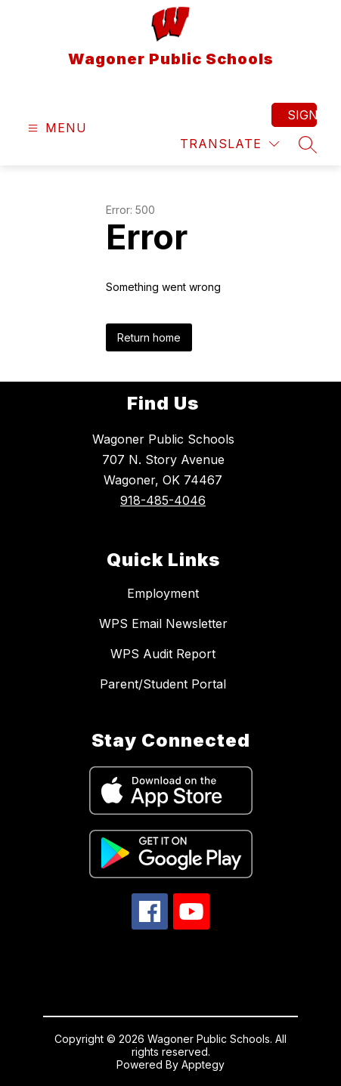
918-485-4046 (163, 500)
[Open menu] (55, 128)
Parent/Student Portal (163, 684)
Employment (163, 593)
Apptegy (203, 1064)
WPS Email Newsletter (163, 623)
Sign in (302, 114)
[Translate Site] (229, 144)
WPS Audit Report (162, 653)
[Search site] (308, 144)
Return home (149, 337)
